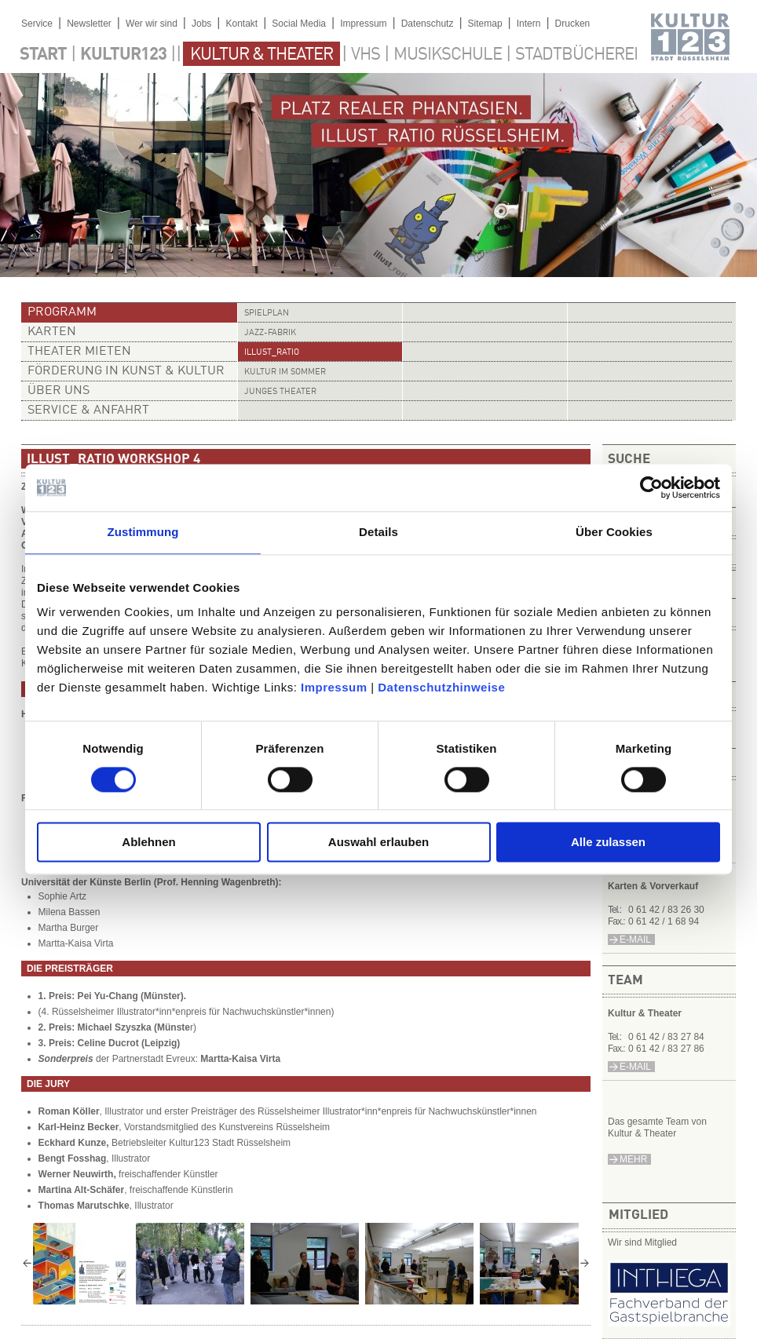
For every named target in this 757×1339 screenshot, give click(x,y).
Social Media (299, 23)
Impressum (334, 687)
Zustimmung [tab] (143, 531)
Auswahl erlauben (378, 842)
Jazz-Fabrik (270, 333)
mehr (633, 1159)
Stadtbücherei (576, 55)
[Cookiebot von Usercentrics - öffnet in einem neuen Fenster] (651, 487)
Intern (529, 23)
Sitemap (485, 23)
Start (43, 55)
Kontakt (241, 23)
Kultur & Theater (261, 55)
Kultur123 (123, 55)
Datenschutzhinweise (441, 687)
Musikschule (447, 55)
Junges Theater (280, 392)
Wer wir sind (151, 23)
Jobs (201, 23)
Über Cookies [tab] (614, 531)
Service (37, 23)
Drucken (573, 23)
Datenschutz (427, 23)
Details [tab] (378, 531)
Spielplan (266, 313)
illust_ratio (271, 352)
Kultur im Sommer (285, 372)
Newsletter (89, 23)
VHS (365, 55)
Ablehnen (148, 842)
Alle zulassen (608, 842)
